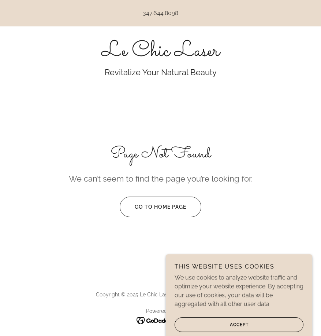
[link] (160, 53)
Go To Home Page (153, 207)
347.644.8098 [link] (160, 13)
